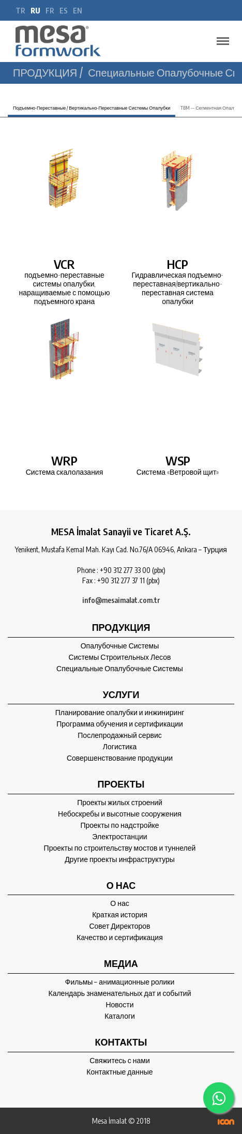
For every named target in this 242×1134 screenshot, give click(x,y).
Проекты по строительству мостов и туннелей (120, 848)
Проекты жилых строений (119, 802)
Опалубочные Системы (120, 646)
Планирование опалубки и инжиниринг (120, 712)
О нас (119, 903)
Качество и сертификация (120, 937)
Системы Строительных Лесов (120, 657)
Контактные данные (119, 1072)
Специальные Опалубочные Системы (119, 668)
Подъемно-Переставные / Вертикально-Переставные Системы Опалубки (91, 108)
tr (20, 10)
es (63, 10)
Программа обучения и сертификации (119, 724)
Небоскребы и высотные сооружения (120, 814)
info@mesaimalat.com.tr (121, 600)
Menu (220, 36)
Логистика (120, 747)
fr (50, 10)
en (77, 10)
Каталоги (119, 1016)
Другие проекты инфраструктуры (120, 859)
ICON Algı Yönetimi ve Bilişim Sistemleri (226, 1122)
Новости (119, 1005)
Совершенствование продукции (120, 758)
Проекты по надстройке (119, 825)
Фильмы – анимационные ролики (120, 982)
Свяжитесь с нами (119, 1060)
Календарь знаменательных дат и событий (119, 993)
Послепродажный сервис (119, 735)
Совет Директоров (119, 926)
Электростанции (119, 837)
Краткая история (119, 915)
